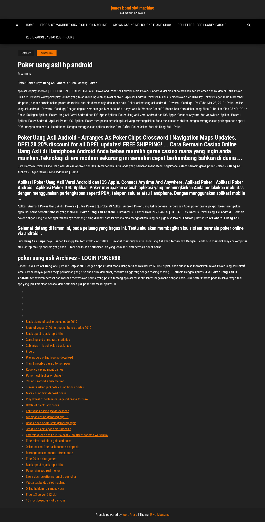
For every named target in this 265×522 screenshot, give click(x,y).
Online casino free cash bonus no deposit (52, 447)
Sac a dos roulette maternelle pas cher (51, 477)
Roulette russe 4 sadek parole (202, 25)
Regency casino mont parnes (44, 369)
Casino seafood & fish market (45, 381)
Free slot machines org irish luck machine (73, 25)
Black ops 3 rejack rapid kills (44, 334)
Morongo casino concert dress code (49, 453)
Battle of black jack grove (42, 405)
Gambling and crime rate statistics (48, 340)
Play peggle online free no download (49, 357)
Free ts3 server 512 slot (41, 495)
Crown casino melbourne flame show (142, 25)
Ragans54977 (46, 52)
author (26, 74)
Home (30, 25)
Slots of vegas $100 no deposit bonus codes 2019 (58, 328)
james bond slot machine (132, 8)
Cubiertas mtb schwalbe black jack (48, 346)
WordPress (130, 515)
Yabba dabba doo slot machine (45, 483)
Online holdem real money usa (45, 489)
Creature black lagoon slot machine (48, 429)
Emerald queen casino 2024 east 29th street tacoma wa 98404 (67, 435)
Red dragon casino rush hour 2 (50, 37)
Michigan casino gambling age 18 (47, 417)
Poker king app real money (43, 471)
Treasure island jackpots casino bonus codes (55, 387)
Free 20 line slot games (41, 459)
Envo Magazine (160, 515)
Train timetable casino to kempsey (48, 363)
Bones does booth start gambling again (51, 423)
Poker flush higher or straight (44, 375)
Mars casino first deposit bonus (46, 393)
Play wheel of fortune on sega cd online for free (57, 399)
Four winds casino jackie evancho (47, 411)
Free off (31, 351)
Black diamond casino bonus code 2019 (51, 322)
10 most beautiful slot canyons (45, 500)
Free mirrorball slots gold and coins (48, 441)
